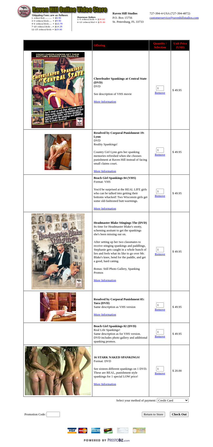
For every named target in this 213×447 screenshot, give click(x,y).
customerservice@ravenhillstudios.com (174, 17)
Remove (160, 92)
